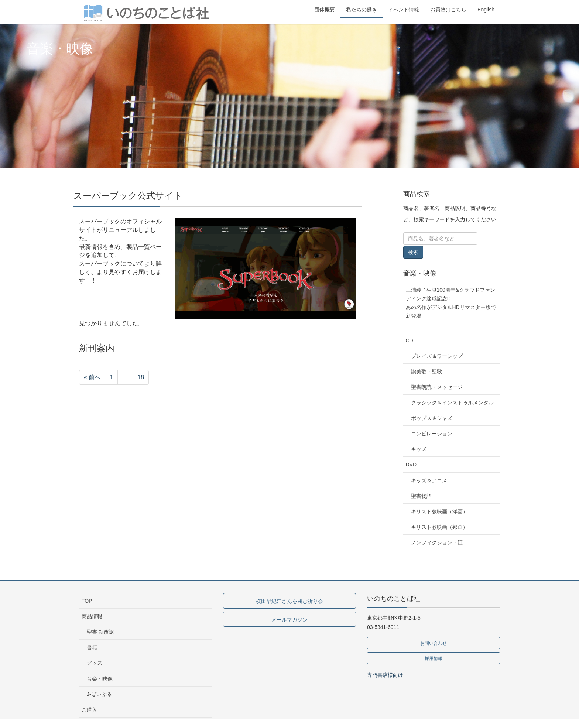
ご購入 (89, 710)
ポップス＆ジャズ (431, 418)
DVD (411, 465)
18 (140, 377)
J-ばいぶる (99, 694)
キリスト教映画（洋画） (439, 511)
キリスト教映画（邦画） (439, 527)
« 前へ (92, 377)
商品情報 (92, 616)
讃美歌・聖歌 (426, 371)
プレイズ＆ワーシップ (437, 356)
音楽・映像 (419, 273)
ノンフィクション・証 (437, 542)
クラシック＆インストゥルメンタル (452, 402)
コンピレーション (431, 433)
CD (409, 340)
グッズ (94, 663)
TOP (87, 601)
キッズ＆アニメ (429, 480)
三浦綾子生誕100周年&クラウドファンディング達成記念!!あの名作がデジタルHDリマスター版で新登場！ (451, 302)
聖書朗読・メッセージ (437, 387)
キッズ (418, 449)
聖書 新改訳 (100, 632)
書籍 (92, 647)
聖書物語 (421, 496)
